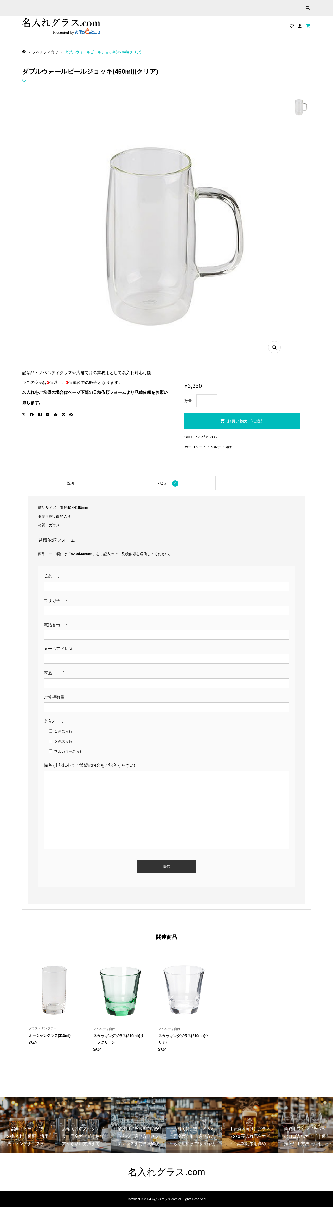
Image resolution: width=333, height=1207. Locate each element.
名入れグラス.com (166, 1172)
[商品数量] (206, 400)
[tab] (70, 483)
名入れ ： (56, 721)
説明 (70, 483)
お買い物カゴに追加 (246, 421)
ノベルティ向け (219, 447)
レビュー (167, 483)
